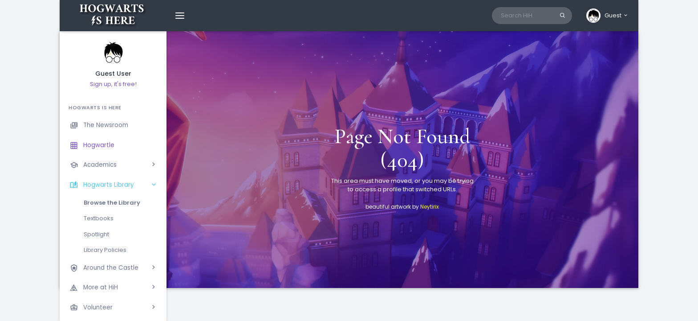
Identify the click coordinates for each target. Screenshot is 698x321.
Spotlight (96, 234)
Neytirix (429, 206)
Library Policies (105, 250)
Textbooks (99, 218)
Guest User (113, 73)
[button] (607, 15)
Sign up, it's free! (113, 84)
